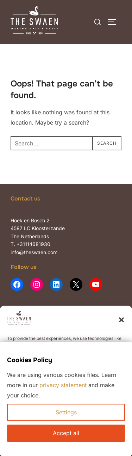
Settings (66, 412)
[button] (121, 319)
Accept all (66, 433)
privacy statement (63, 385)
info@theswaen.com (34, 252)
